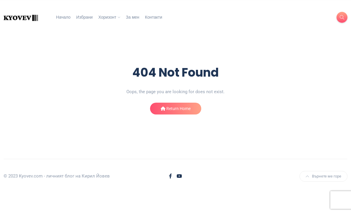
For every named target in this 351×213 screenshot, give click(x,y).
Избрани (84, 17)
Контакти (153, 17)
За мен (132, 17)
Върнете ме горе (323, 176)
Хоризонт (107, 17)
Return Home (176, 108)
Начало (63, 17)
